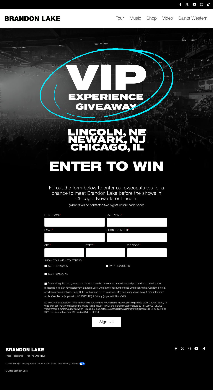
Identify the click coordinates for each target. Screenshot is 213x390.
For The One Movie (36, 356)
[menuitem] (179, 4)
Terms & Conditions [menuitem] (47, 364)
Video (167, 18)
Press (8, 356)
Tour (120, 18)
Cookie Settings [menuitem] (13, 364)
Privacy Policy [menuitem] (29, 364)
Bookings (18, 356)
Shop (152, 18)
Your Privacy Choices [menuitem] (71, 363)
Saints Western (192, 18)
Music (135, 18)
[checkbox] (105, 271)
